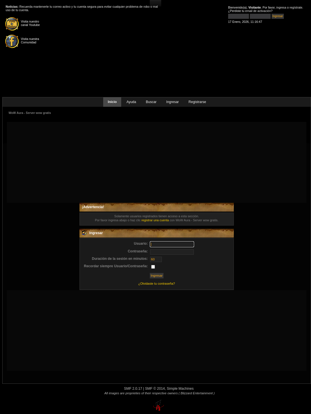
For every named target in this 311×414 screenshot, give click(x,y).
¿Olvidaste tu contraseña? (156, 283)
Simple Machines (180, 389)
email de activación (258, 11)
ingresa (281, 7)
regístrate (296, 7)
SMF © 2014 (155, 389)
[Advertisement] (157, 162)
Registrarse (197, 102)
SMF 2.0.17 (133, 389)
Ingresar (172, 102)
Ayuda (131, 102)
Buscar (151, 102)
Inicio (112, 102)
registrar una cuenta (155, 220)
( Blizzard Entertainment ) (197, 393)
